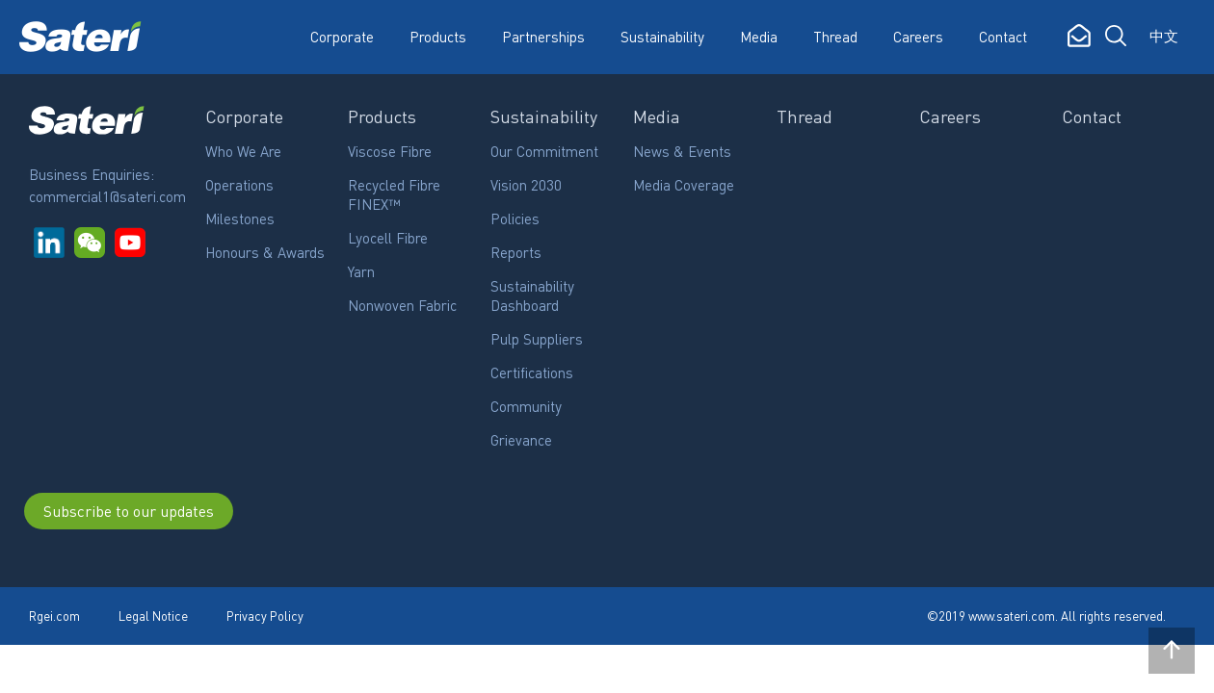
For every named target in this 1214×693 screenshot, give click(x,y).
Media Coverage (683, 184)
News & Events (682, 151)
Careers (918, 36)
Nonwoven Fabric (402, 305)
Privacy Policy (265, 615)
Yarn (361, 271)
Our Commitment (544, 151)
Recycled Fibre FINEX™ (394, 194)
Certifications (531, 372)
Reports (515, 252)
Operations (239, 184)
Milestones (240, 218)
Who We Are (243, 151)
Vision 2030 (526, 184)
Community (526, 406)
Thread (835, 36)
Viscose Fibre (390, 151)
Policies (515, 218)
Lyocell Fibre (388, 237)
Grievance (521, 439)
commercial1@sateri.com (107, 196)
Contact (1003, 36)
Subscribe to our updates (128, 510)
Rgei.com (54, 615)
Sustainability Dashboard (532, 295)
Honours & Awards (265, 252)
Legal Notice (153, 615)
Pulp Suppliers (536, 338)
